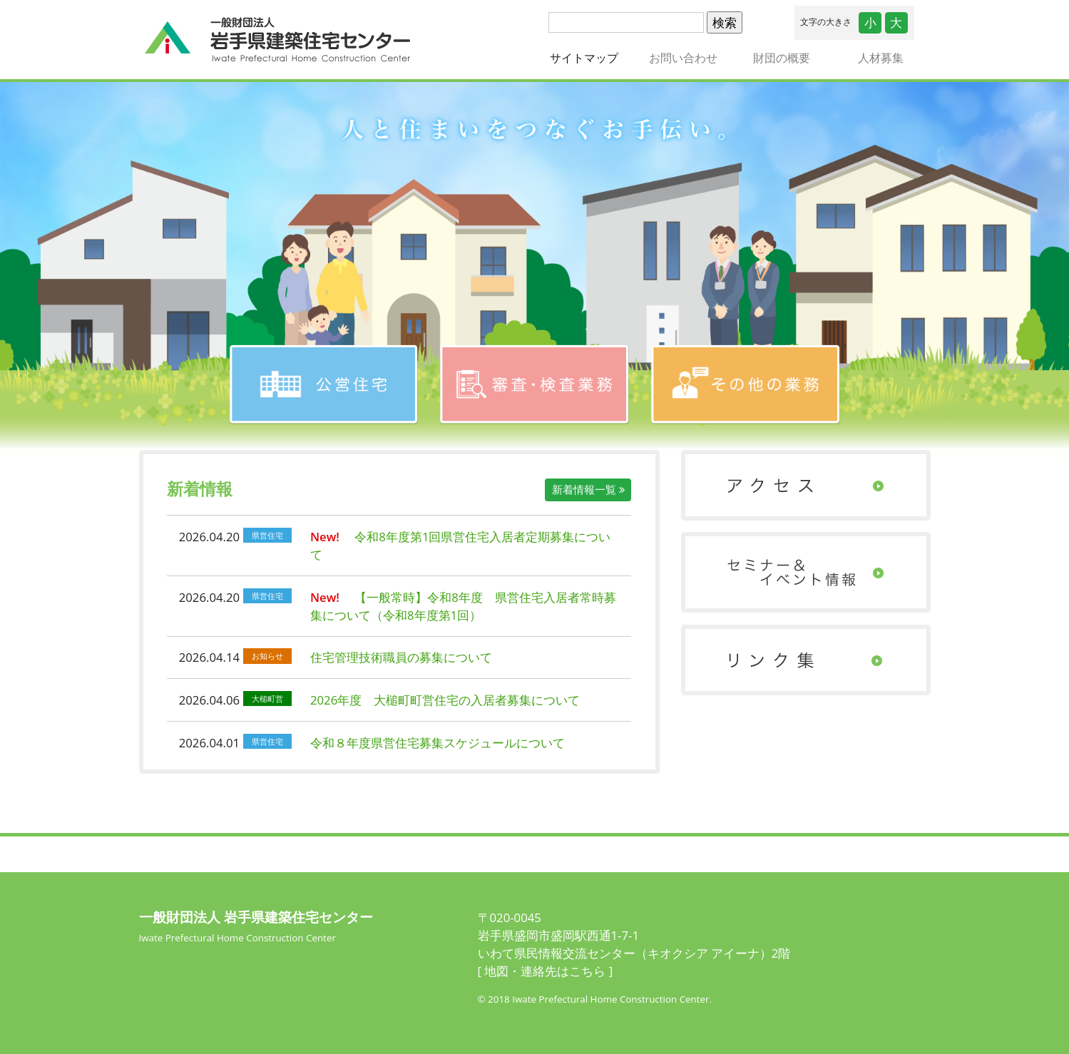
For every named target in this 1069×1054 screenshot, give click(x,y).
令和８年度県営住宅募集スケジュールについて (437, 743)
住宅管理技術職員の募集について (401, 657)
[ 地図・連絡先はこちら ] (545, 971)
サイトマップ (591, 58)
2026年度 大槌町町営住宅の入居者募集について (445, 700)
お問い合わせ (683, 58)
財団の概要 (781, 58)
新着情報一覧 (588, 489)
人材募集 (881, 58)
